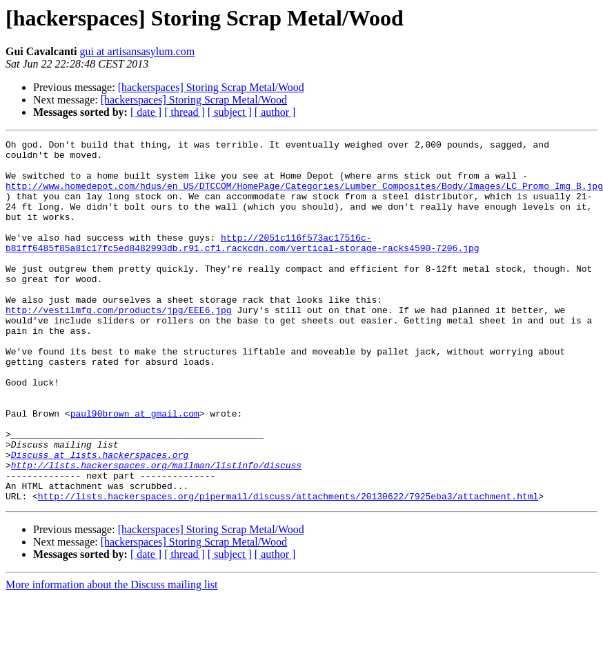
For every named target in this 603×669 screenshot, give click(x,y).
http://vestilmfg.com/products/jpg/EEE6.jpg (119, 345)
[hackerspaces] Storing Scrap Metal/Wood (211, 87)
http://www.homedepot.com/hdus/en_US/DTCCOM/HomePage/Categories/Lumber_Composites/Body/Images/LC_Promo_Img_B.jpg (304, 196)
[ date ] (145, 112)
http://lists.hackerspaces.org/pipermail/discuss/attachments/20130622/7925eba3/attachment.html (288, 568)
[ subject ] (230, 112)
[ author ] (275, 112)
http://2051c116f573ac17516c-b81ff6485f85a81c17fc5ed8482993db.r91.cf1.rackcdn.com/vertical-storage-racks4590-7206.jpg (242, 264)
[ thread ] (184, 112)
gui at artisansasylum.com (137, 51)
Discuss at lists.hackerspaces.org (99, 518)
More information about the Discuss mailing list (112, 657)
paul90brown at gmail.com (134, 469)
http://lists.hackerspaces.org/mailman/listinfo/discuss (156, 531)
